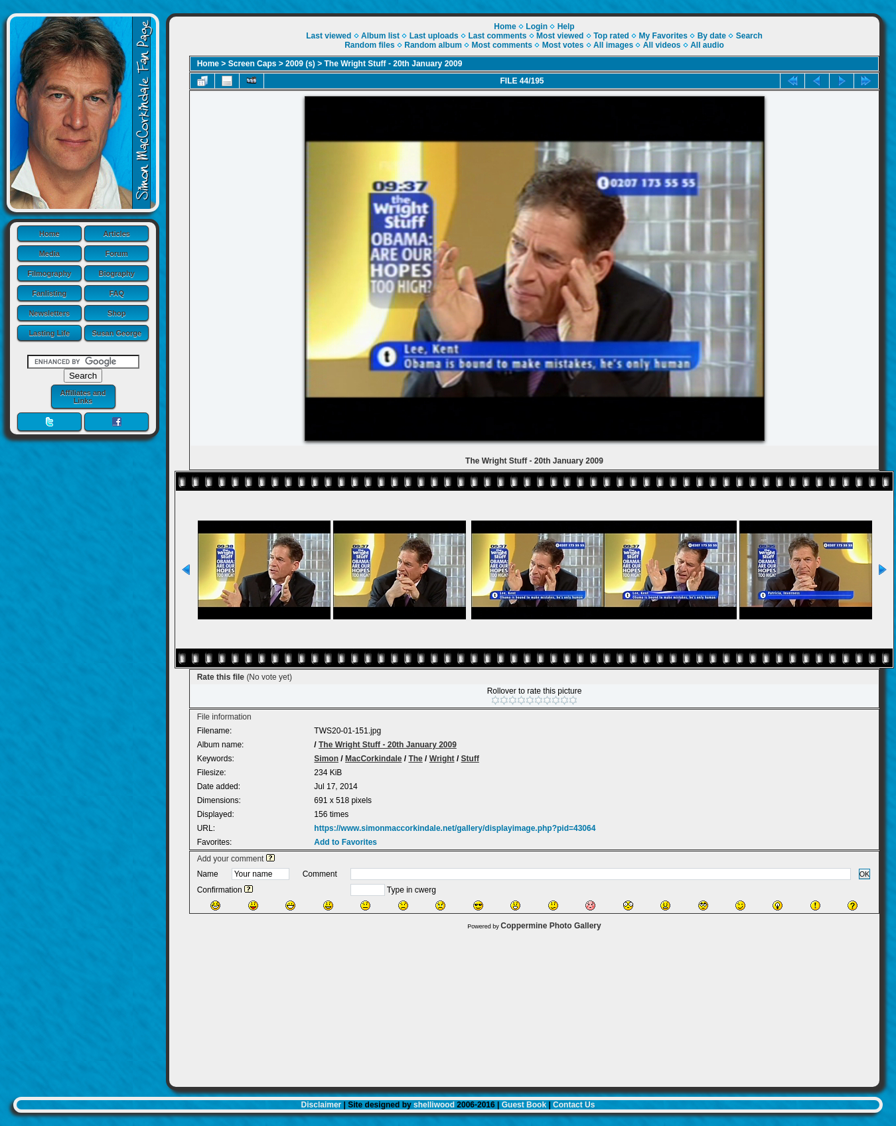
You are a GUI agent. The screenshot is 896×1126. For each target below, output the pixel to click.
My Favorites (663, 35)
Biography (117, 273)
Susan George (116, 333)
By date (712, 35)
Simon (326, 758)
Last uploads (434, 35)
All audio (707, 45)
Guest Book (524, 1104)
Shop (117, 313)
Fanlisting (49, 293)
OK (864, 874)
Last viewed (328, 35)
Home (49, 233)
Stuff (470, 758)
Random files (369, 45)
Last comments (497, 35)
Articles (117, 233)
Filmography (49, 273)
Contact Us (574, 1104)
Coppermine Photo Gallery (550, 925)
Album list (380, 35)
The (415, 758)
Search (749, 35)
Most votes (563, 45)
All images (613, 45)
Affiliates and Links (83, 397)
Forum (117, 253)
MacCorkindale (373, 758)
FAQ (116, 293)
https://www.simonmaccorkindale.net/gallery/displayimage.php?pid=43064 (454, 828)
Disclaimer (321, 1104)
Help (566, 26)
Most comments (502, 45)
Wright (442, 758)
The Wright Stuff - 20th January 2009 (394, 63)
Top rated (611, 35)
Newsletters (49, 313)
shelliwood (434, 1104)
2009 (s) (300, 63)
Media (49, 253)
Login (537, 26)
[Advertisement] (524, 1005)
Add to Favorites (345, 842)
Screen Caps (252, 63)
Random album (433, 45)
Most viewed (559, 35)
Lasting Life (49, 333)
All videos (662, 45)
